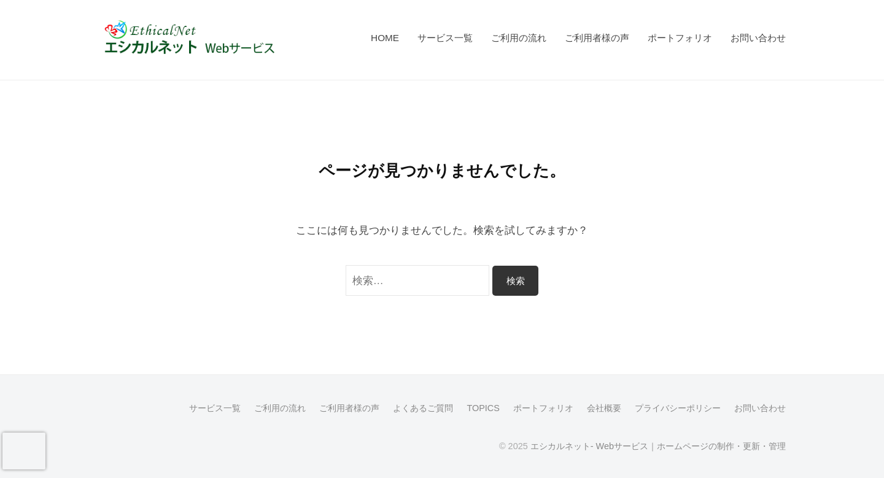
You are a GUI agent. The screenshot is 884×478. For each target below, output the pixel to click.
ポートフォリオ (680, 38)
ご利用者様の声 (597, 38)
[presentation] (23, 451)
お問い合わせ (758, 38)
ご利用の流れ (518, 38)
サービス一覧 (445, 38)
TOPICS (483, 408)
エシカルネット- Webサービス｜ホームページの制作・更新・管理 (658, 446)
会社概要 (604, 408)
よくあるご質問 (423, 408)
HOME (385, 38)
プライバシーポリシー (678, 408)
